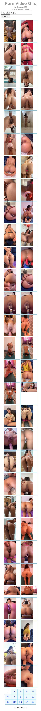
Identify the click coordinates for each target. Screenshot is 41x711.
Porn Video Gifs (20, 3)
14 (26, 702)
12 (14, 702)
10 (33, 696)
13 (20, 702)
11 (8, 702)
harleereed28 (20, 7)
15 (33, 702)
